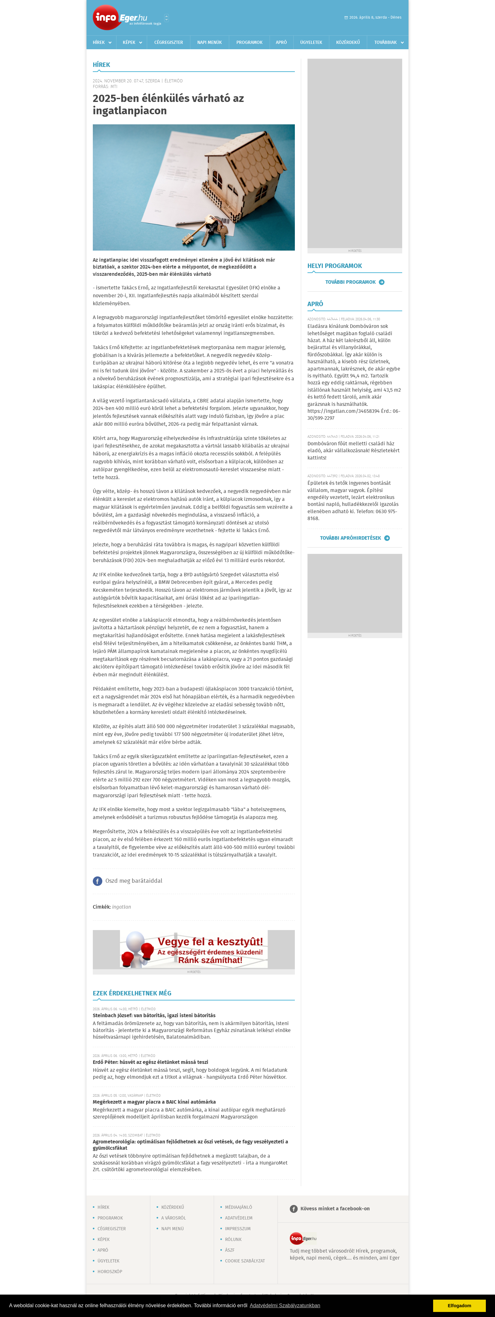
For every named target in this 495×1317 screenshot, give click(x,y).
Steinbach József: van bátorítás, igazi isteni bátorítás (154, 1016)
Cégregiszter (168, 42)
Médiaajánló (238, 1207)
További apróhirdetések (350, 538)
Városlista (166, 18)
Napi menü (172, 1228)
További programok (350, 282)
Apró (281, 42)
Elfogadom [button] (459, 1305)
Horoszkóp (110, 1271)
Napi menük (209, 42)
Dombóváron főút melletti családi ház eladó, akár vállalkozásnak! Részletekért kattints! (353, 451)
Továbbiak (385, 42)
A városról (173, 1218)
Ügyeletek (311, 42)
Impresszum (238, 1228)
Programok (249, 42)
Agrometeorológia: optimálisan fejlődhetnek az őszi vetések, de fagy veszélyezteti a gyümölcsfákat (190, 1145)
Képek (129, 42)
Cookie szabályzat (245, 1261)
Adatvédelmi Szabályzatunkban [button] (285, 1305)
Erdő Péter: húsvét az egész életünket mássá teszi (150, 1062)
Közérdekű (348, 42)
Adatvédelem (239, 1218)
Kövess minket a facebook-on (335, 1209)
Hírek (99, 42)
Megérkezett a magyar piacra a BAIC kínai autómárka (154, 1102)
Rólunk (233, 1239)
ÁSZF (230, 1250)
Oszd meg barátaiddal (133, 881)
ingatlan (121, 907)
